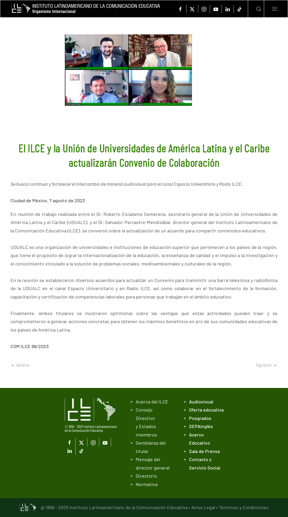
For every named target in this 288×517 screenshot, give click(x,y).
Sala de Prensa (204, 451)
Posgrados (200, 418)
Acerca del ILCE (152, 401)
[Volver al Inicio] (86, 8)
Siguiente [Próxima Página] (266, 365)
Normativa (147, 484)
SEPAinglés (201, 426)
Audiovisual (201, 401)
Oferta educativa (206, 410)
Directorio (146, 476)
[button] (254, 8)
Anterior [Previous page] (21, 365)
